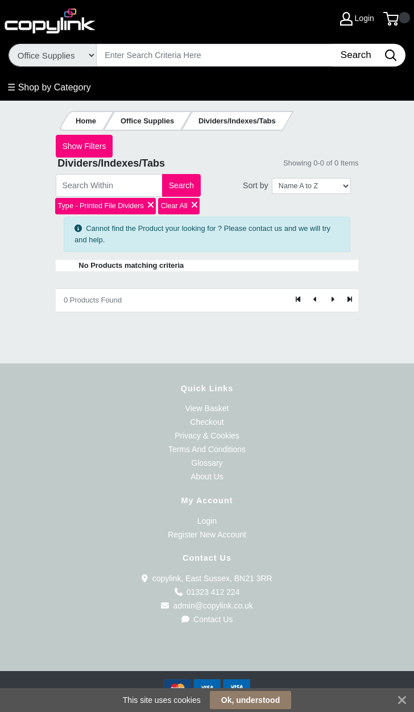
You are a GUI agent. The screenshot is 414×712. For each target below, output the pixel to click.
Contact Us (207, 619)
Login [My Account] (357, 19)
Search (181, 185)
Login (207, 520)
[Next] (332, 300)
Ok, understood (250, 700)
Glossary (206, 462)
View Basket (207, 408)
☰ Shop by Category (49, 87)
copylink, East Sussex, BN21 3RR (207, 578)
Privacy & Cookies (207, 435)
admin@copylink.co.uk (207, 605)
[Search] (214, 55)
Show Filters (84, 146)
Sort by (255, 185)
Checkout (206, 422)
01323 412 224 (207, 592)
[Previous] (315, 300)
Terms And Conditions (207, 449)
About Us (207, 476)
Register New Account (207, 534)
